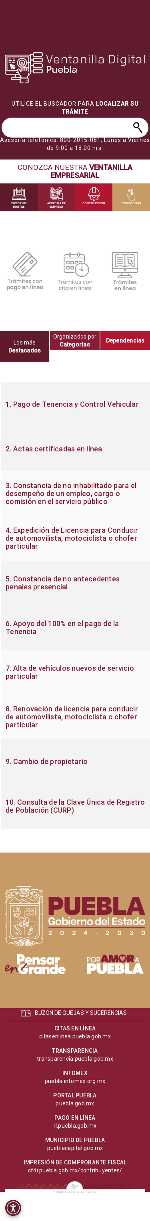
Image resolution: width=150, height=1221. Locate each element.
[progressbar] (75, 68)
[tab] (25, 346)
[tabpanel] (75, 605)
